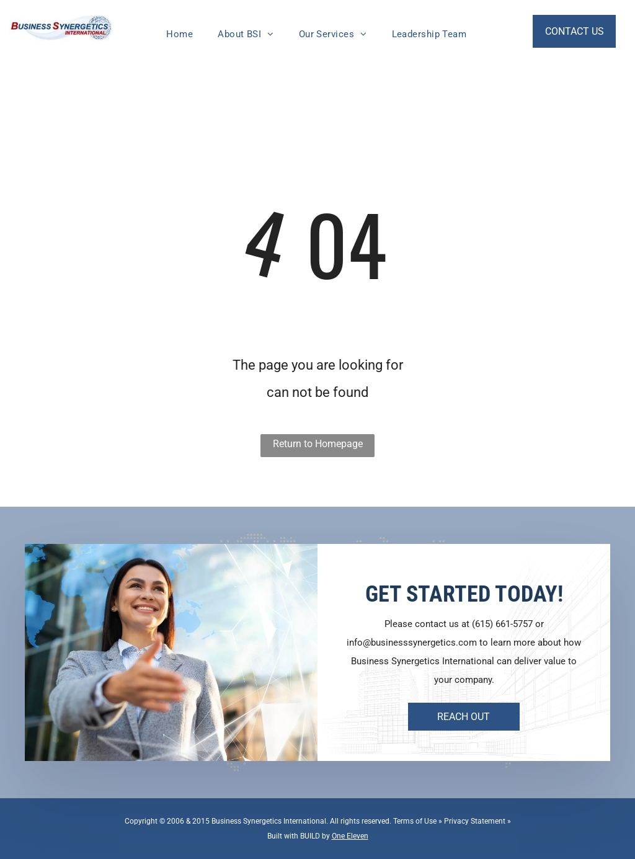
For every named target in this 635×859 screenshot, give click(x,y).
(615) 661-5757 (502, 624)
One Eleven (350, 836)
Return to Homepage (318, 444)
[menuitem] (179, 34)
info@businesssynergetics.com (412, 642)
